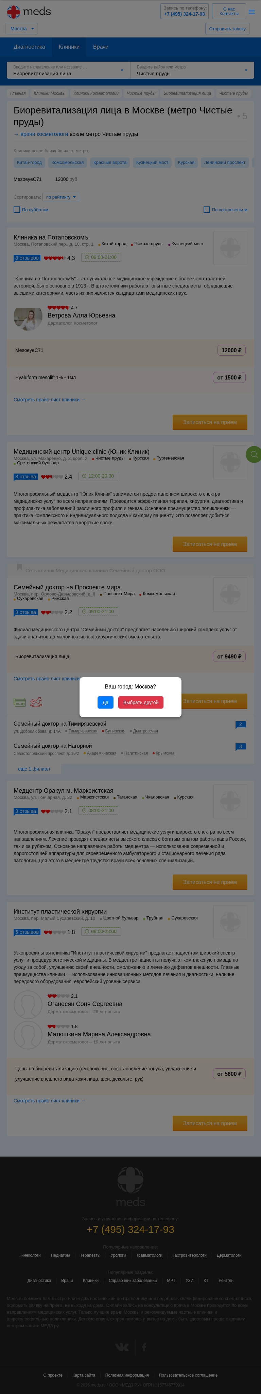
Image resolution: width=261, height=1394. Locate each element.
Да (105, 702)
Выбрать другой (140, 702)
